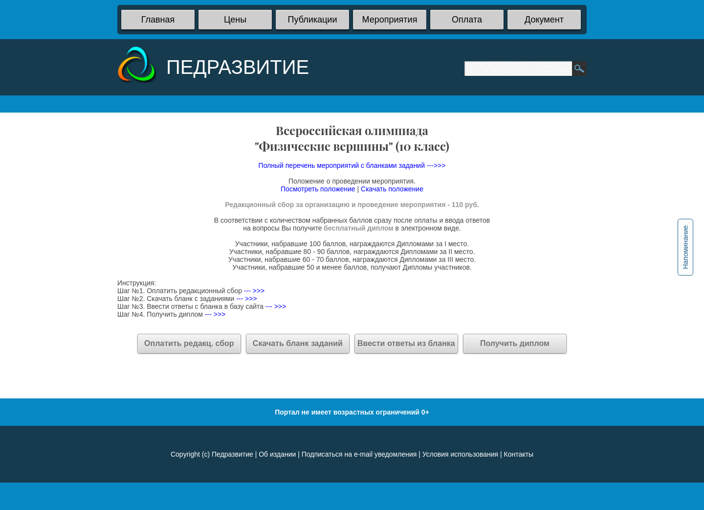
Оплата (467, 19)
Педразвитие (232, 454)
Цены (235, 19)
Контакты (518, 454)
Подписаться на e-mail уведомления (359, 454)
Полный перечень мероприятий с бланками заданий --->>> (352, 165)
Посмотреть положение (318, 189)
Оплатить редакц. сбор (189, 343)
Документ (544, 19)
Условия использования (460, 454)
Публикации (312, 19)
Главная (158, 19)
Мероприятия (390, 19)
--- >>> (253, 291)
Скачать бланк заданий (298, 343)
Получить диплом (515, 343)
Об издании (277, 454)
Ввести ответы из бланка (406, 343)
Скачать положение (392, 189)
